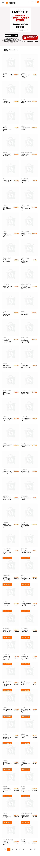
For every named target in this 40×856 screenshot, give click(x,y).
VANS (22, 602)
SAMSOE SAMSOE (26, 284)
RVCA (4, 99)
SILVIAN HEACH (7, 681)
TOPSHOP (24, 549)
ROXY (4, 179)
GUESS (5, 73)
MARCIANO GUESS (26, 152)
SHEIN (4, 126)
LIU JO (4, 232)
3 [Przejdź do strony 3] (16, 849)
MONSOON (6, 628)
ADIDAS (5, 602)
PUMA (23, 575)
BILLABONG (24, 179)
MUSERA (23, 73)
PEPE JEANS (6, 311)
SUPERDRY (6, 284)
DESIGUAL (24, 470)
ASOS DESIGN (7, 549)
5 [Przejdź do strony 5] (23, 849)
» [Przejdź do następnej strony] (34, 849)
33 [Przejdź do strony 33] (31, 849)
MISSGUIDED (24, 496)
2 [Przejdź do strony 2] (12, 849)
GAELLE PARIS (25, 205)
